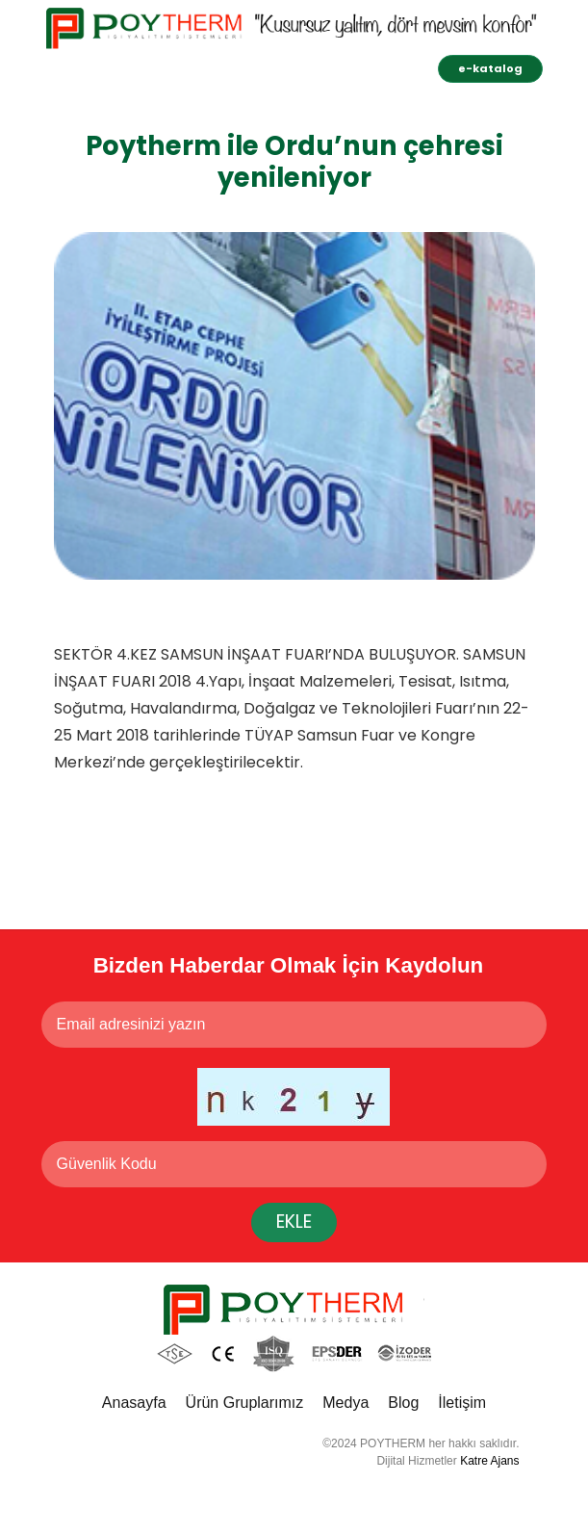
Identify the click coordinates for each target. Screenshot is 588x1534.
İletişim (462, 1402)
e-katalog (490, 68)
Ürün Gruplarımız (245, 1402)
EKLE (294, 1222)
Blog (403, 1402)
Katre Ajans (489, 1461)
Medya (345, 1402)
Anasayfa (134, 1402)
